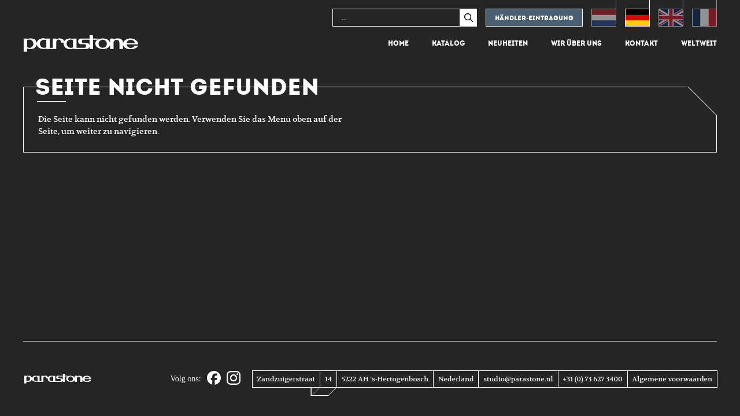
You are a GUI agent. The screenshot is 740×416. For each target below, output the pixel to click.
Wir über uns (576, 43)
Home (398, 43)
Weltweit (699, 43)
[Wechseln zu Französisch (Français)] (704, 13)
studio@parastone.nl (518, 379)
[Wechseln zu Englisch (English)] (670, 13)
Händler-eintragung (534, 18)
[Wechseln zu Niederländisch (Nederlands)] (603, 13)
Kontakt (641, 43)
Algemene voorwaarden (672, 379)
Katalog (448, 43)
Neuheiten (508, 43)
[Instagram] (233, 379)
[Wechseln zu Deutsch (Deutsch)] (637, 13)
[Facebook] (214, 379)
